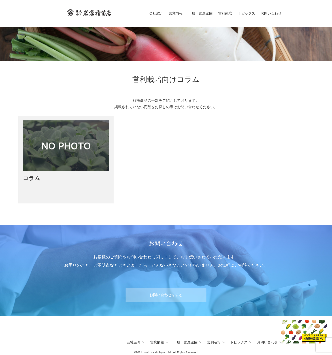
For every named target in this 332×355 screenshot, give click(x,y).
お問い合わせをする (166, 295)
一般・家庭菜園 (200, 13)
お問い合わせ (271, 13)
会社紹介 (156, 13)
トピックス (246, 13)
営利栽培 (225, 13)
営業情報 (176, 13)
